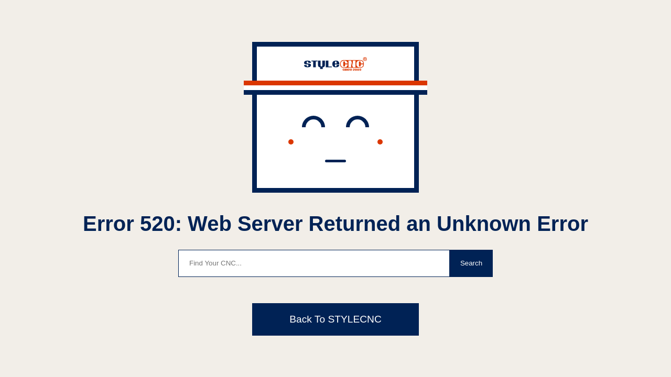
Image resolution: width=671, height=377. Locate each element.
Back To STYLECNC (335, 319)
